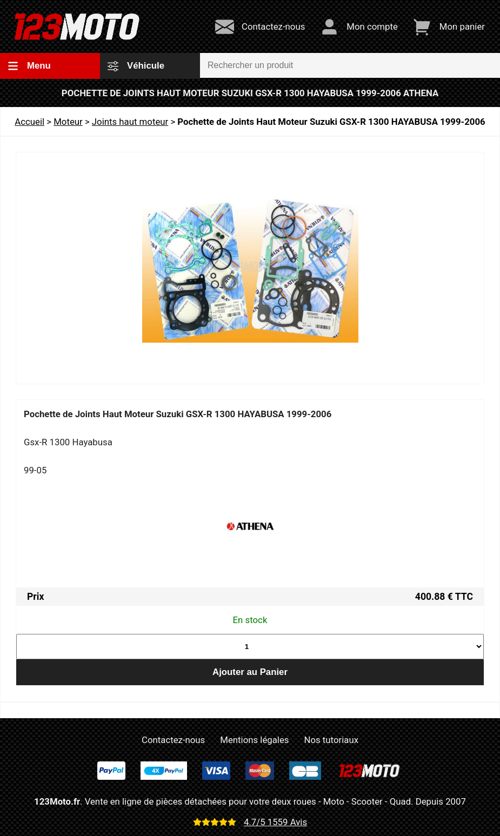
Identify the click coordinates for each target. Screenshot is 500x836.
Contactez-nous (173, 739)
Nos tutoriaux (331, 739)
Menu (29, 66)
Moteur (68, 121)
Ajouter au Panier (250, 672)
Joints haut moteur (130, 121)
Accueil (29, 121)
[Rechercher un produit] (350, 65)
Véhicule (136, 66)
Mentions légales (254, 739)
